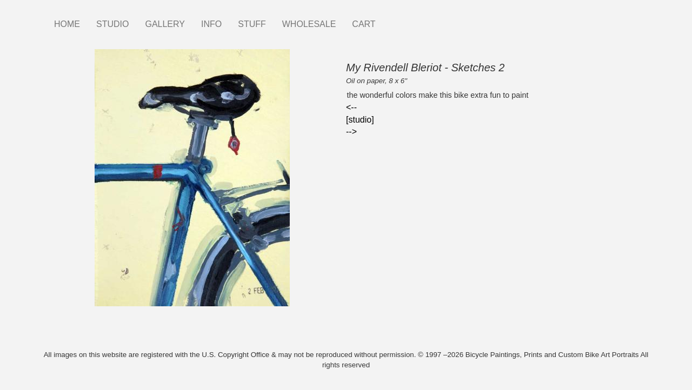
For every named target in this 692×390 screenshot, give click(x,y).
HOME (67, 24)
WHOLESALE (309, 24)
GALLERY (165, 24)
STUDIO (112, 24)
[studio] (360, 119)
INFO (211, 24)
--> (351, 131)
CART (363, 24)
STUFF (252, 24)
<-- (351, 107)
